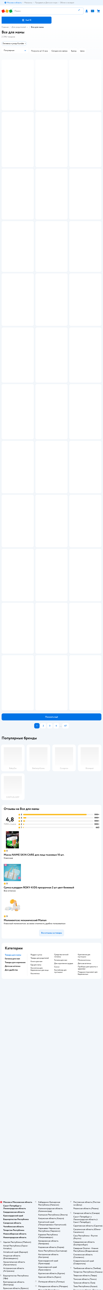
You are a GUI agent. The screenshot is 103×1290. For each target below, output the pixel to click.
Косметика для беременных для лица (39, 1134)
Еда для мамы (36, 1130)
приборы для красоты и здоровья (88, 1133)
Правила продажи (51, 1184)
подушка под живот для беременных (87, 1138)
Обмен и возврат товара (52, 1181)
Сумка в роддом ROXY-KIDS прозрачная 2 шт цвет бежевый (39, 1052)
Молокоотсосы (84, 1125)
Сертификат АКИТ (51, 1200)
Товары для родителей (40, 1123)
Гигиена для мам (60, 1125)
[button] (27, 20)
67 (65, 890)
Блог (52, 1275)
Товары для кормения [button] (15, 1127)
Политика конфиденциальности (51, 1192)
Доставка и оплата (51, 1173)
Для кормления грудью (63, 1128)
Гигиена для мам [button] (12, 1123)
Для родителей (19, 27)
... (61, 890)
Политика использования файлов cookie (51, 1196)
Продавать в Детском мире (51, 1177)
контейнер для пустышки (60, 1136)
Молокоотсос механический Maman (25, 1085)
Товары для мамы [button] (13, 1120)
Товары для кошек (51, 1286)
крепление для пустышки (84, 1121)
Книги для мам (36, 1126)
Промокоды (52, 1188)
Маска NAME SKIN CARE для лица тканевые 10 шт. (34, 1019)
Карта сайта (51, 1207)
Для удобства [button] (11, 1135)
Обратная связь (51, 1203)
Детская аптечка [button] (12, 1131)
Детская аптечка (84, 1128)
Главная (5, 27)
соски (56, 1132)
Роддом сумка (36, 1120)
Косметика (35, 1138)
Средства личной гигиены (61, 1121)
